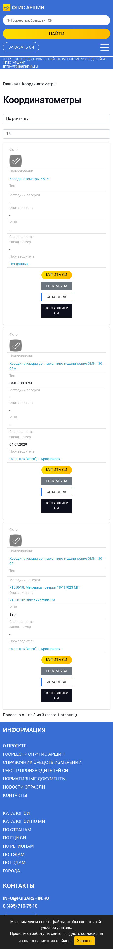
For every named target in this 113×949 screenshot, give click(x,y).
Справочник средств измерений (42, 762)
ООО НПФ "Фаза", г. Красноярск (34, 459)
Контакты (15, 795)
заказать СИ (21, 47)
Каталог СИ (16, 813)
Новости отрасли (24, 787)
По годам (14, 862)
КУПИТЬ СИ (56, 275)
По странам (17, 829)
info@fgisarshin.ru (20, 66)
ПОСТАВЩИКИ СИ (56, 310)
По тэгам (14, 854)
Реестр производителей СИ (35, 770)
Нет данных (18, 264)
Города (11, 870)
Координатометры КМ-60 (29, 179)
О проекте (14, 745)
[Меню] (104, 47)
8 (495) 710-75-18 (20, 906)
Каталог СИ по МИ (24, 821)
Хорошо (84, 941)
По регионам (18, 846)
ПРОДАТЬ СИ (56, 286)
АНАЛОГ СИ (56, 297)
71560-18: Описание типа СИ (32, 600)
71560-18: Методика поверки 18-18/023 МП (44, 587)
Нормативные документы (34, 778)
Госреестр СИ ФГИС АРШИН (34, 754)
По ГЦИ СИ (14, 837)
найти (56, 33)
